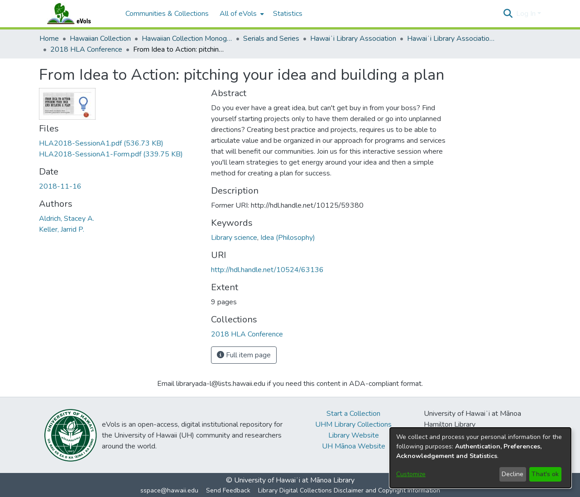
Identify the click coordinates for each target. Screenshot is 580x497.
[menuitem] (241, 13)
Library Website (353, 435)
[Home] (78, 13)
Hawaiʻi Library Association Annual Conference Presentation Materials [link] (452, 39)
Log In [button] (526, 14)
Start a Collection (353, 414)
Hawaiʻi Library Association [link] (353, 39)
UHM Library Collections (353, 424)
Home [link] (49, 39)
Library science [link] (234, 238)
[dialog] (480, 458)
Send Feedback (228, 490)
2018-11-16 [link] (60, 186)
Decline (512, 474)
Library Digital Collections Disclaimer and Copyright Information (349, 490)
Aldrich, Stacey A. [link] (66, 219)
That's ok (545, 474)
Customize (411, 474)
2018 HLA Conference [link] (86, 49)
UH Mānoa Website (353, 446)
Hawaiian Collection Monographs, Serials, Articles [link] (187, 39)
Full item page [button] (244, 355)
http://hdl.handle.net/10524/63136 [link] (267, 270)
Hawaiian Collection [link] (100, 39)
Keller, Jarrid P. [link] (61, 229)
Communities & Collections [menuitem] (167, 14)
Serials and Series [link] (271, 39)
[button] (508, 13)
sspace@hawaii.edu (169, 490)
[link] (101, 143)
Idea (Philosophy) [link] (287, 238)
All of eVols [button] (238, 14)
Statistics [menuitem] (287, 14)
